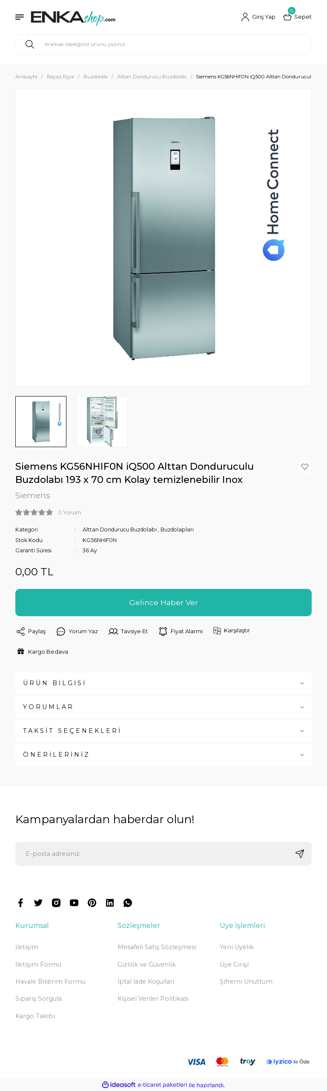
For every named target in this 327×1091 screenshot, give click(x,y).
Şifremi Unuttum (246, 981)
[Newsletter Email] (163, 854)
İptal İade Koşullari (146, 981)
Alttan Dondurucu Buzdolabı (120, 529)
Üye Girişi (234, 964)
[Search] (163, 44)
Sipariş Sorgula (38, 998)
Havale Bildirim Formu (50, 981)
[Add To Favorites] (305, 467)
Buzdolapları (178, 529)
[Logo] (73, 17)
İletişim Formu (38, 964)
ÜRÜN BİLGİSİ (54, 683)
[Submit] (300, 854)
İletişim (26, 947)
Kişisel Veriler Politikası (153, 998)
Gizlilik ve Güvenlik (147, 964)
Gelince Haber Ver (163, 602)
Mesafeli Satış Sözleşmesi (157, 947)
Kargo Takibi (35, 1016)
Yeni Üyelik (237, 947)
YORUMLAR (48, 707)
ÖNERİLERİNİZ (56, 754)
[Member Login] (258, 17)
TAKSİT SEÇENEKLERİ (72, 731)
